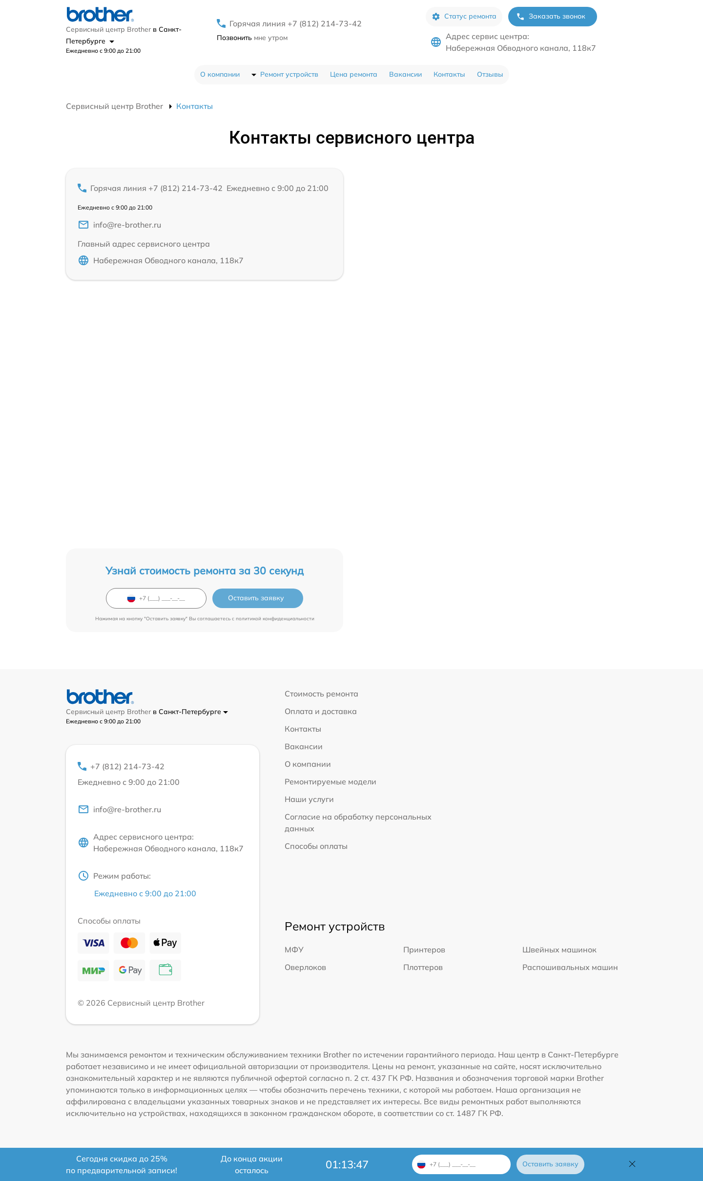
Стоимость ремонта (321, 693)
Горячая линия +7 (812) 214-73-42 (295, 23)
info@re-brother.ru (119, 225)
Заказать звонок (550, 16)
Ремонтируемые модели (330, 781)
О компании (220, 74)
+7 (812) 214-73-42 (163, 774)
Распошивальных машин (570, 967)
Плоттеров (423, 967)
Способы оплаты (316, 846)
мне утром (252, 37)
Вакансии (405, 74)
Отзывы (490, 74)
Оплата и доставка (321, 711)
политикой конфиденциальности (275, 618)
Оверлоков (305, 967)
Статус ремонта (464, 16)
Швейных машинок (559, 949)
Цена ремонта (353, 74)
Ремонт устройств (289, 74)
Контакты (449, 74)
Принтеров (424, 949)
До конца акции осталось (252, 1164)
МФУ (294, 949)
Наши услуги (309, 799)
